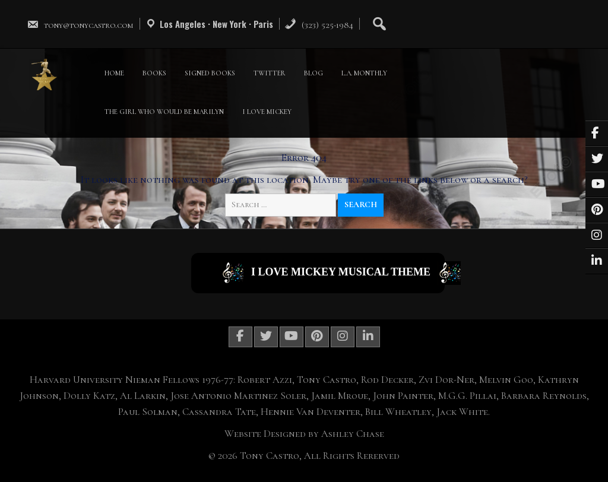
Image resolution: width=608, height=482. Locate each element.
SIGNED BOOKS (210, 73)
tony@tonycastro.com (80, 25)
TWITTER (270, 73)
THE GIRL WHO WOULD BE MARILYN (164, 111)
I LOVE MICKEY (267, 111)
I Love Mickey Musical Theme (333, 273)
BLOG (313, 73)
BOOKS (154, 73)
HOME (114, 73)
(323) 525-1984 (318, 25)
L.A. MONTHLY (364, 73)
